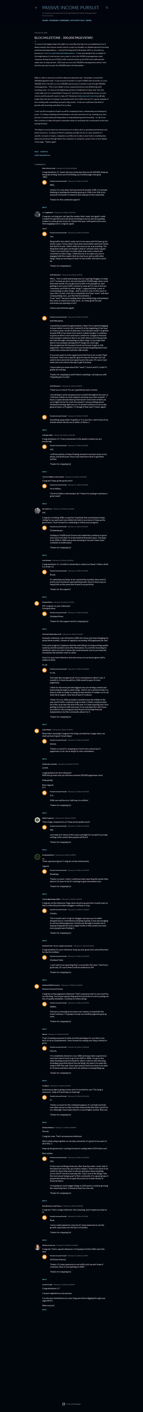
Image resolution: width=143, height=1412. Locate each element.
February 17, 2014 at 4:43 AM (83, 946)
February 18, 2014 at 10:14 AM (78, 1157)
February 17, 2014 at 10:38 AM (78, 669)
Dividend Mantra (48, 1127)
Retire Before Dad (48, 168)
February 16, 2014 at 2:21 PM (64, 602)
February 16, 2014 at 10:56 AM (75, 477)
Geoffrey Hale (47, 1285)
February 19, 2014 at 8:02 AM (73, 1206)
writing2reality (47, 435)
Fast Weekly (46, 560)
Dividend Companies (59, 20)
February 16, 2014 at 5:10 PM (62, 730)
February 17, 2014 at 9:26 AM (78, 527)
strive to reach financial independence (59, 53)
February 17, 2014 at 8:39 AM (78, 485)
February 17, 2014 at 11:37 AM (78, 826)
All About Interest (48, 1245)
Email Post (44, 152)
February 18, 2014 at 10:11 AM (78, 1096)
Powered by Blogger (71, 1404)
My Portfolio (78, 20)
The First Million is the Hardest (53, 477)
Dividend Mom (47, 602)
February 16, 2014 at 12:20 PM (62, 560)
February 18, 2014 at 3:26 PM (78, 317)
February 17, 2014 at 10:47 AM (78, 792)
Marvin (44, 1034)
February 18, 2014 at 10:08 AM (78, 1047)
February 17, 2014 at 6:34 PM (60, 1086)
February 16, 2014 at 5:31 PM (65, 818)
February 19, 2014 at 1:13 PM (78, 1256)
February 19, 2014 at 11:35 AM (67, 1245)
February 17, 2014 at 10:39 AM (78, 740)
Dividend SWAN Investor (51, 985)
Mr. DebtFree (47, 509)
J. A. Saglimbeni (47, 212)
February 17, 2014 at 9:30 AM (78, 613)
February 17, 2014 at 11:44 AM (71, 985)
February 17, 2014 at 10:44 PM (65, 1127)
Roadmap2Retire (48, 855)
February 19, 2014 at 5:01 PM (78, 416)
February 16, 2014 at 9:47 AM (78, 181)
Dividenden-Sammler (49, 764)
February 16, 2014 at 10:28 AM (78, 233)
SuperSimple (46, 730)
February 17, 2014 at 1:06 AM (71, 899)
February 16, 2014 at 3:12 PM (72, 634)
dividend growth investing (87, 96)
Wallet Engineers (48, 818)
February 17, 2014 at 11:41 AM (78, 956)
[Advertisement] (71, 1372)
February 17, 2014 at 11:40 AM (78, 910)
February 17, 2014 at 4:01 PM (58, 1034)
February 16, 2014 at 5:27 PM (68, 764)
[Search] (107, 7)
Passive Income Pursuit (70, 7)
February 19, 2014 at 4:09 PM (72, 386)
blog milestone (45, 155)
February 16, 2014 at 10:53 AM (64, 435)
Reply (44, 207)
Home (45, 20)
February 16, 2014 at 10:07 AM (64, 212)
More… (89, 20)
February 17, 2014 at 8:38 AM (78, 445)
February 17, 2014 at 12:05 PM (78, 1003)
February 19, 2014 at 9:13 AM (78, 1216)
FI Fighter (45, 1086)
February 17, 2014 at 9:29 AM (78, 571)
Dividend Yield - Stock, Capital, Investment (57, 946)
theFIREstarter (55, 275)
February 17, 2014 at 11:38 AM (78, 870)
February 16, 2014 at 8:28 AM (66, 168)
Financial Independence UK (51, 634)
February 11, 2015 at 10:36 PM (64, 1285)
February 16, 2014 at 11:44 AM (63, 509)
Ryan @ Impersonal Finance (52, 1206)
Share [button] (36, 152)
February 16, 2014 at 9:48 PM (65, 855)
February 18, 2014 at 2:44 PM (72, 275)
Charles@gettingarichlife (51, 899)
